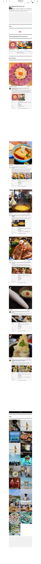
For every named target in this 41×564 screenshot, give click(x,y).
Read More (20, 412)
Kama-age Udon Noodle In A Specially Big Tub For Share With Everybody (22, 216)
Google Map (19, 104)
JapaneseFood (21, 8)
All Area (10, 7)
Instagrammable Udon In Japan (20, 52)
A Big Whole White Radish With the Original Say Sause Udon (22, 312)
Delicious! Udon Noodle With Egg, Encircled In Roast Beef (22, 88)
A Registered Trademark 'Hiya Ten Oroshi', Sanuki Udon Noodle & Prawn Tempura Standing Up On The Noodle (22, 361)
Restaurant (14, 8)
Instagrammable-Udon (29, 8)
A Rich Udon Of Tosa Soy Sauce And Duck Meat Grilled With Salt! (22, 263)
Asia (12, 7)
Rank (28, 2)
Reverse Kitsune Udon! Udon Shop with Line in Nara (22, 167)
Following (20, 2)
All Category (10, 8)
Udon (25, 8)
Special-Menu (17, 8)
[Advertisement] (20, 17)
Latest (12, 2)
